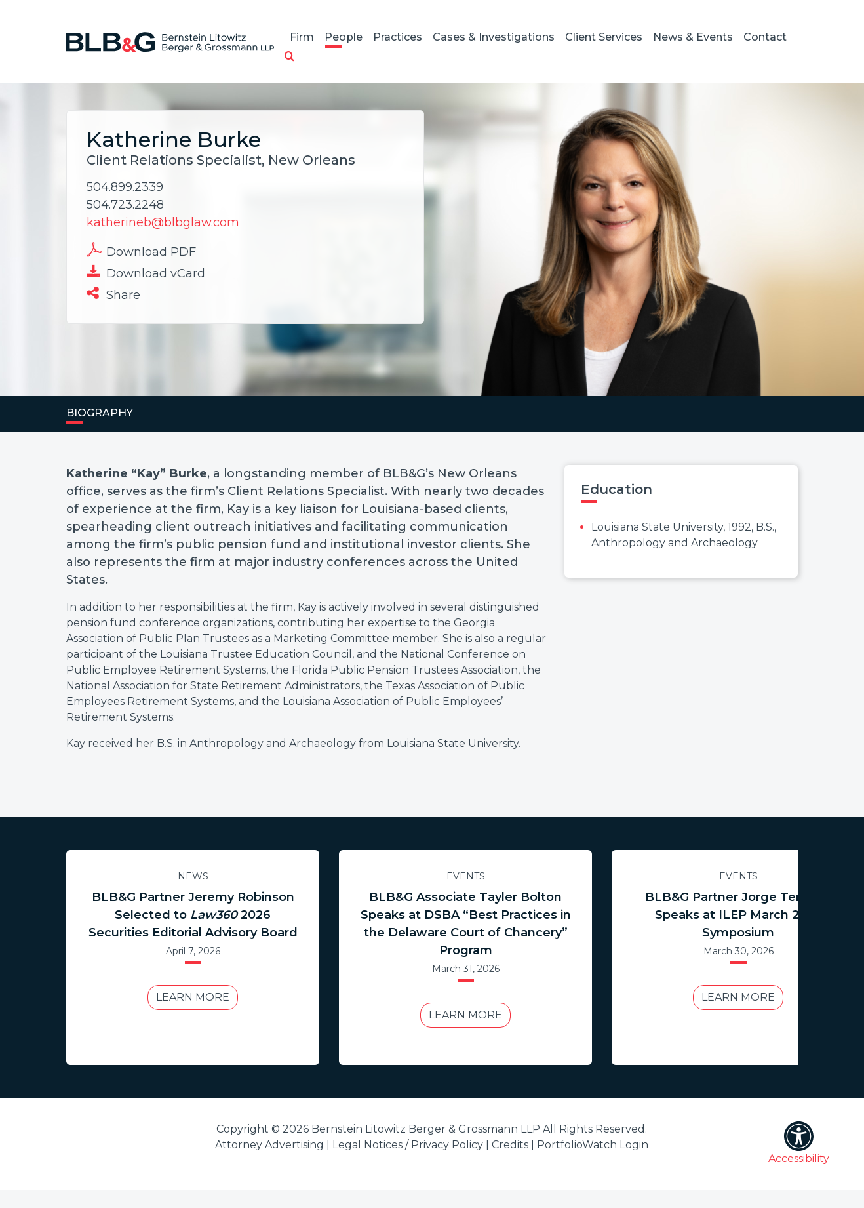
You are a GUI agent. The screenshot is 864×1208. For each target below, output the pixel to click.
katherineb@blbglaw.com (163, 222)
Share (113, 293)
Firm (302, 37)
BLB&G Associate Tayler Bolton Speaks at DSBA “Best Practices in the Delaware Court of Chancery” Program (466, 923)
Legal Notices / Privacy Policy (407, 1144)
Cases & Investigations (494, 37)
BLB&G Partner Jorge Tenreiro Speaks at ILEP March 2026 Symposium (738, 915)
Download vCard (146, 272)
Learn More (192, 997)
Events (465, 876)
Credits (510, 1144)
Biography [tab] (99, 413)
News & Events (693, 37)
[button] (289, 57)
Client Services (603, 37)
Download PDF (141, 250)
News (193, 876)
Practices (397, 37)
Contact (765, 37)
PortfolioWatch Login (592, 1144)
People (343, 37)
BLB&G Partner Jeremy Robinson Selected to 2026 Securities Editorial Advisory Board (193, 915)
